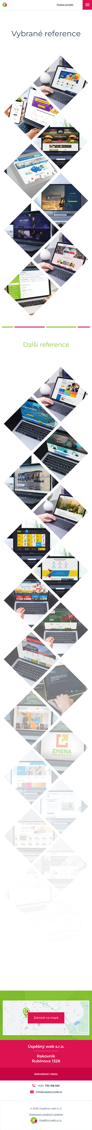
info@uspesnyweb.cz (49, 1091)
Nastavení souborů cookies (46, 1114)
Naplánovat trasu (46, 1074)
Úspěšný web (19, 5)
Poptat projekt (65, 5)
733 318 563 (48, 1085)
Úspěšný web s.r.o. (50, 1120)
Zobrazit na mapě (46, 1017)
